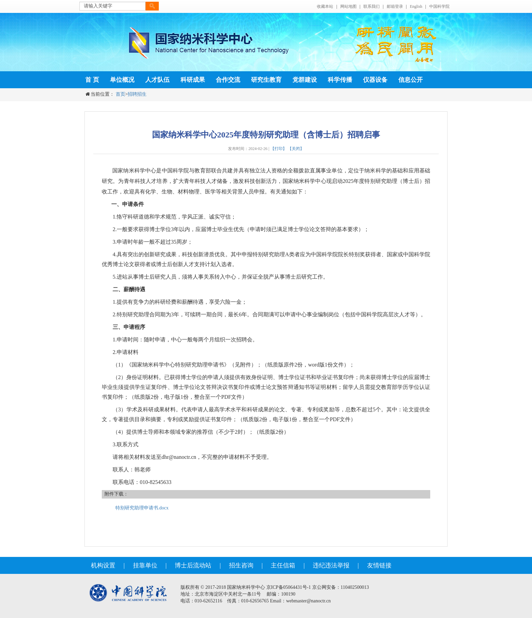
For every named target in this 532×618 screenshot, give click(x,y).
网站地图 (348, 6)
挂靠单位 (145, 565)
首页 (120, 94)
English (416, 6)
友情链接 (379, 565)
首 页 (92, 79)
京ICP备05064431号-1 (288, 587)
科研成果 (192, 79)
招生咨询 (241, 565)
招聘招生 (137, 94)
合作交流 (228, 79)
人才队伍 (157, 79)
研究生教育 (266, 79)
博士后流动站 (193, 565)
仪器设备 (375, 79)
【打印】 (278, 148)
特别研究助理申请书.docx (142, 507)
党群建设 (304, 79)
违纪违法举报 (331, 565)
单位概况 (122, 79)
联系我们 (371, 6)
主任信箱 (283, 565)
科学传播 (340, 79)
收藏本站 (325, 6)
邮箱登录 (395, 6)
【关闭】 (296, 148)
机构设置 (103, 565)
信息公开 (410, 79)
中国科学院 (439, 6)
